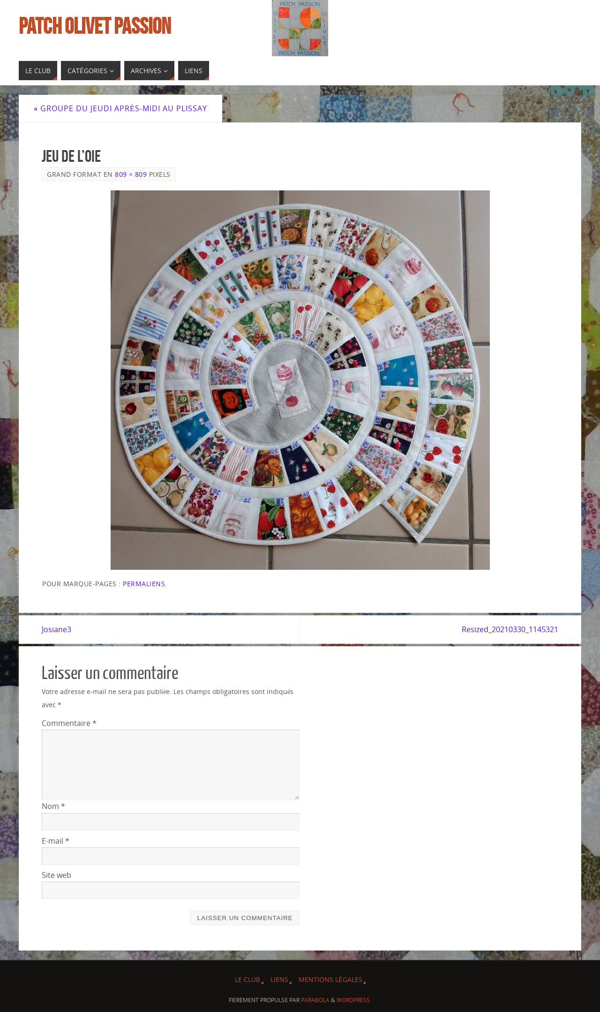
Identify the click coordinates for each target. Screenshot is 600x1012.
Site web (56, 875)
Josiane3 (56, 629)
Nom (53, 806)
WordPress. (354, 1000)
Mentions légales (330, 979)
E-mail (55, 841)
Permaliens (144, 583)
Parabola (315, 1000)
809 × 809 (131, 174)
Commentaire (69, 723)
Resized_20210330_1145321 (510, 629)
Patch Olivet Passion (95, 26)
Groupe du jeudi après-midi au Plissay (120, 108)
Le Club (247, 979)
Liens (279, 979)
